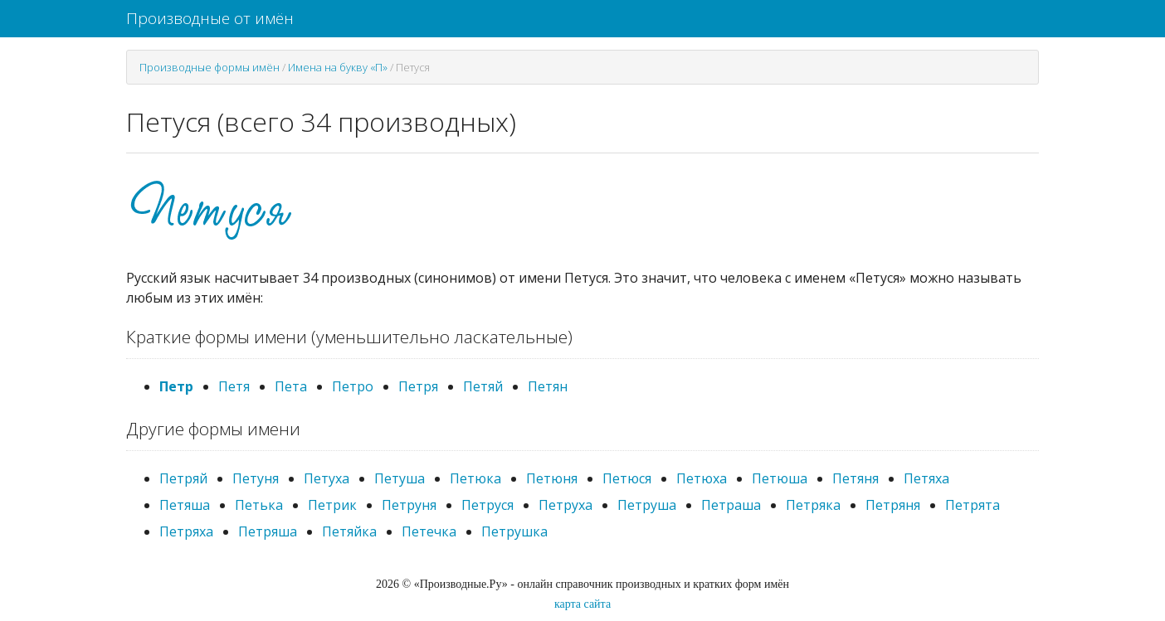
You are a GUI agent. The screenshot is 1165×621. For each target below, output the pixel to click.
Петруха (565, 505)
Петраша (731, 505)
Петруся (487, 505)
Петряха (186, 531)
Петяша (184, 505)
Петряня (892, 505)
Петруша (646, 505)
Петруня (409, 505)
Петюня (552, 478)
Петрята (972, 505)
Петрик (332, 505)
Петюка (475, 478)
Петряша (267, 531)
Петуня (255, 478)
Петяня (855, 478)
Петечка (429, 531)
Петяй (483, 386)
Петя (234, 386)
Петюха (701, 478)
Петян (548, 386)
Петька (259, 505)
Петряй (183, 478)
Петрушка (514, 531)
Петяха (926, 478)
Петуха (326, 478)
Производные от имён (210, 18)
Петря (418, 386)
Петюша (779, 478)
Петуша (399, 478)
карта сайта (582, 604)
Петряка (813, 505)
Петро (352, 386)
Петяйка (349, 531)
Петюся (626, 478)
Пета (291, 386)
